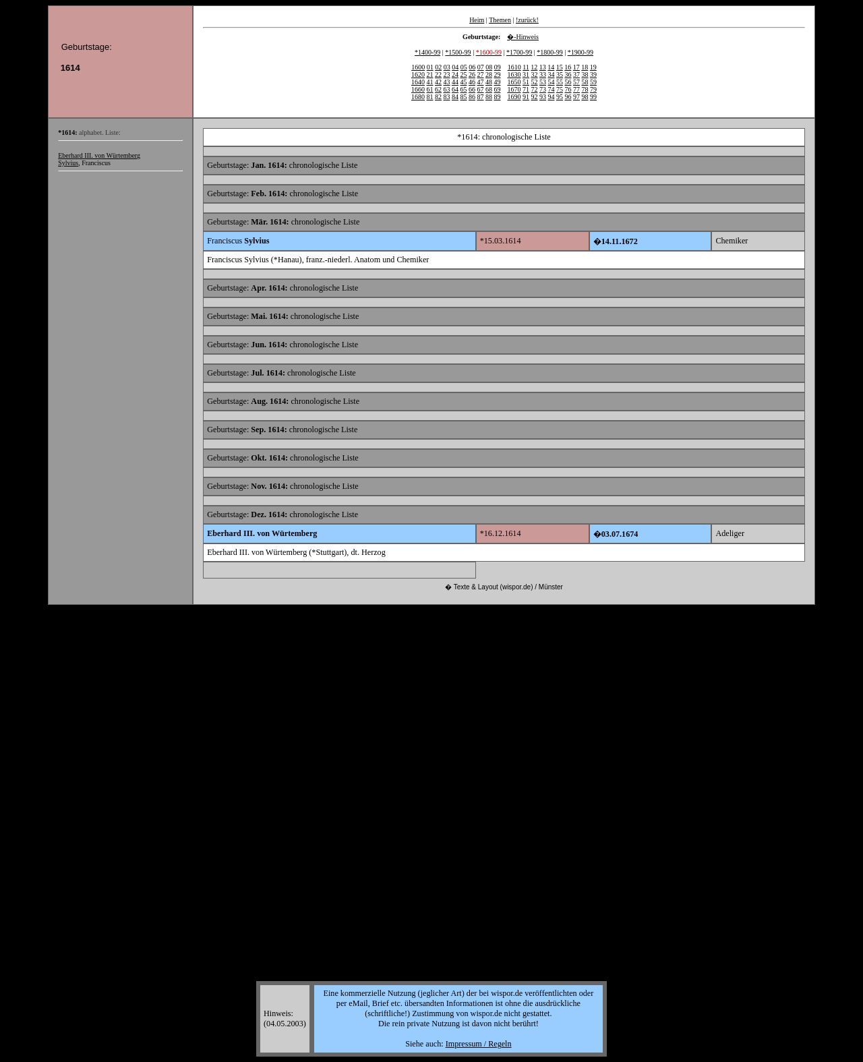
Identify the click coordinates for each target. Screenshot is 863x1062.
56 (568, 82)
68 (488, 89)
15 (559, 67)
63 (447, 89)
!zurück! (527, 20)
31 (526, 74)
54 (551, 82)
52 (534, 82)
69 (497, 89)
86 (472, 96)
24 (455, 74)
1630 (514, 74)
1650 (514, 82)
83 (447, 96)
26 (472, 74)
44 (455, 82)
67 (480, 89)
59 (593, 82)
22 (438, 74)
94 (551, 96)
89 (497, 96)
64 (455, 89)
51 (526, 82)
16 (567, 67)
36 (568, 74)
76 (568, 89)
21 (430, 74)
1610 (514, 67)
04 (455, 67)
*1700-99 (519, 52)
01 (430, 67)
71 (526, 89)
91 (526, 96)
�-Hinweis (523, 36)
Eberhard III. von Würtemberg (99, 155)
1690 (514, 96)
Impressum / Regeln (479, 1044)
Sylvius (68, 163)
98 (585, 96)
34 (551, 74)
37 (576, 74)
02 (438, 67)
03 (447, 67)
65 (463, 89)
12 (534, 67)
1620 (418, 74)
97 (576, 96)
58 (585, 82)
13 (542, 67)
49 (497, 82)
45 (463, 82)
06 (472, 67)
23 (447, 74)
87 (480, 96)
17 (576, 67)
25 (463, 74)
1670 (514, 89)
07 (480, 67)
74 (551, 89)
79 (593, 89)
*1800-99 (549, 52)
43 (447, 82)
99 (593, 96)
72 (534, 89)
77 (576, 89)
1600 (418, 67)
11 (526, 67)
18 (584, 67)
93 (542, 96)
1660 (418, 89)
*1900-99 (580, 52)
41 (430, 82)
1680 (418, 96)
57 (576, 82)
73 (542, 89)
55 (559, 82)
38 (585, 74)
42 (438, 82)
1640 (418, 82)
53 (542, 82)
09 (497, 67)
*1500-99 (458, 52)
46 (472, 82)
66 (472, 89)
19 (593, 67)
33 (542, 74)
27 (480, 74)
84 (455, 96)
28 (488, 74)
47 (480, 82)
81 (430, 96)
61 (430, 89)
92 (534, 96)
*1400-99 (427, 52)
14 (550, 67)
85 (463, 96)
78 (585, 89)
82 (438, 96)
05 (463, 67)
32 (534, 74)
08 (488, 67)
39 (593, 74)
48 (488, 82)
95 (559, 96)
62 (438, 89)
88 (488, 96)
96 (568, 96)
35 (559, 74)
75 (559, 89)
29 (497, 74)
